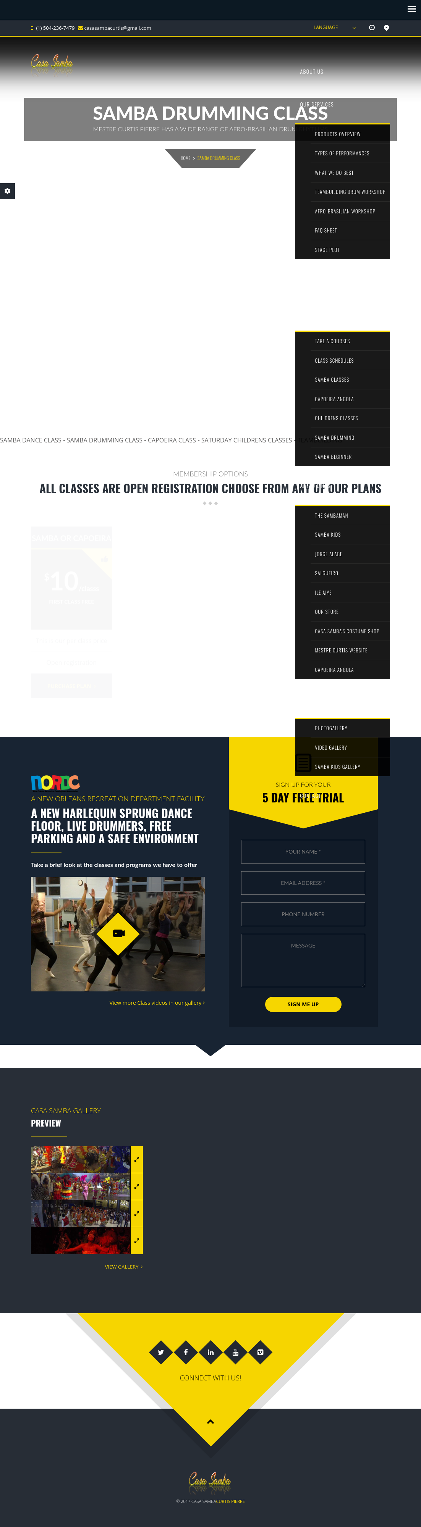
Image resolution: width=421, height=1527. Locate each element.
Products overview (338, 134)
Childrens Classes (336, 418)
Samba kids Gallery (338, 766)
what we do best (334, 172)
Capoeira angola (334, 669)
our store (327, 611)
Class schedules (334, 360)
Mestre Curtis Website (341, 650)
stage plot (327, 249)
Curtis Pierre (230, 1501)
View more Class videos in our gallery (157, 1002)
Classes (310, 311)
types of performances (342, 153)
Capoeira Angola (334, 399)
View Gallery (124, 1266)
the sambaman (331, 515)
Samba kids (328, 534)
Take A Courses (332, 341)
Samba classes (332, 379)
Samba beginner (333, 456)
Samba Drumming (335, 437)
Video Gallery (331, 747)
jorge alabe (329, 554)
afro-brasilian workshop (345, 211)
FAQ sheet (326, 230)
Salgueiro (326, 573)
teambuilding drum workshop (350, 191)
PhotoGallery (331, 728)
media (307, 698)
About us (312, 71)
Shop (306, 278)
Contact (310, 795)
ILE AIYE (323, 592)
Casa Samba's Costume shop (347, 631)
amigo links (315, 485)
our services (317, 104)
